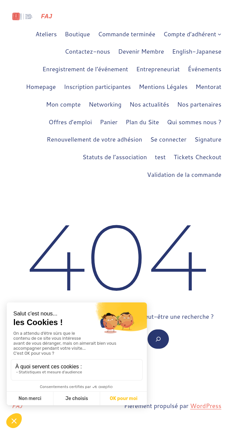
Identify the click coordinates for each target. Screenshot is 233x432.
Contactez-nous (87, 51)
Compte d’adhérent (189, 34)
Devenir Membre (141, 51)
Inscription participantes (97, 86)
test (160, 157)
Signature (208, 139)
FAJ (46, 16)
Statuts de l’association (114, 157)
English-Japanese (196, 51)
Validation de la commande (184, 174)
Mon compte (63, 104)
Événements (204, 69)
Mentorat (208, 86)
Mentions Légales (163, 86)
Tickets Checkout (197, 157)
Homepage (41, 86)
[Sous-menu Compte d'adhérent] (219, 34)
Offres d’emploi (70, 122)
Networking (105, 104)
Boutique (77, 34)
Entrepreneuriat (158, 69)
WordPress (206, 405)
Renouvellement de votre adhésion (94, 139)
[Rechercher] (158, 339)
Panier (109, 122)
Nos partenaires (199, 104)
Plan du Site (142, 122)
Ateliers (46, 34)
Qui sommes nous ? (194, 122)
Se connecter (168, 139)
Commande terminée (126, 34)
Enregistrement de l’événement (85, 69)
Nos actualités (149, 104)
